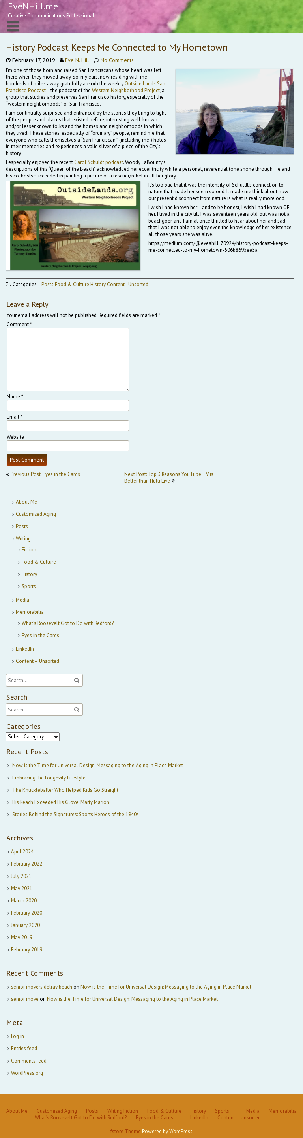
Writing (23, 538)
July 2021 (21, 876)
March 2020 (24, 900)
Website (15, 437)
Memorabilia (30, 612)
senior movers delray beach (41, 986)
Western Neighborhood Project (126, 90)
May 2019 (21, 937)
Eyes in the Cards (40, 635)
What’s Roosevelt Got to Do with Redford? (68, 623)
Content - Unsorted (127, 284)
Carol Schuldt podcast (98, 162)
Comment (19, 324)
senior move (25, 999)
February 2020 (26, 913)
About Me (26, 501)
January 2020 (25, 925)
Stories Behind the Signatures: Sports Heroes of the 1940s (75, 814)
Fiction (29, 549)
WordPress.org (27, 1073)
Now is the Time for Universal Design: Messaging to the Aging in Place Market (97, 765)
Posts (47, 284)
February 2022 (26, 864)
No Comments (117, 60)
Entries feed (24, 1048)
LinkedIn (25, 648)
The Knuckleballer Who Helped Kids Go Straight (65, 790)
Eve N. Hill (77, 60)
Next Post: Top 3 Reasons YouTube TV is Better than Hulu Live (168, 477)
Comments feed (29, 1060)
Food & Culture (72, 284)
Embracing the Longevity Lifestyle (49, 777)
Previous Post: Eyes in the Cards (45, 474)
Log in (17, 1036)
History (98, 284)
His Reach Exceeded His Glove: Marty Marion (60, 802)
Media (22, 599)
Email (14, 416)
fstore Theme (126, 1131)
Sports (29, 586)
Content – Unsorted (37, 661)
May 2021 (21, 888)
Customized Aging (36, 514)
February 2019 (26, 949)
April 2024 (22, 851)
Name (15, 396)
